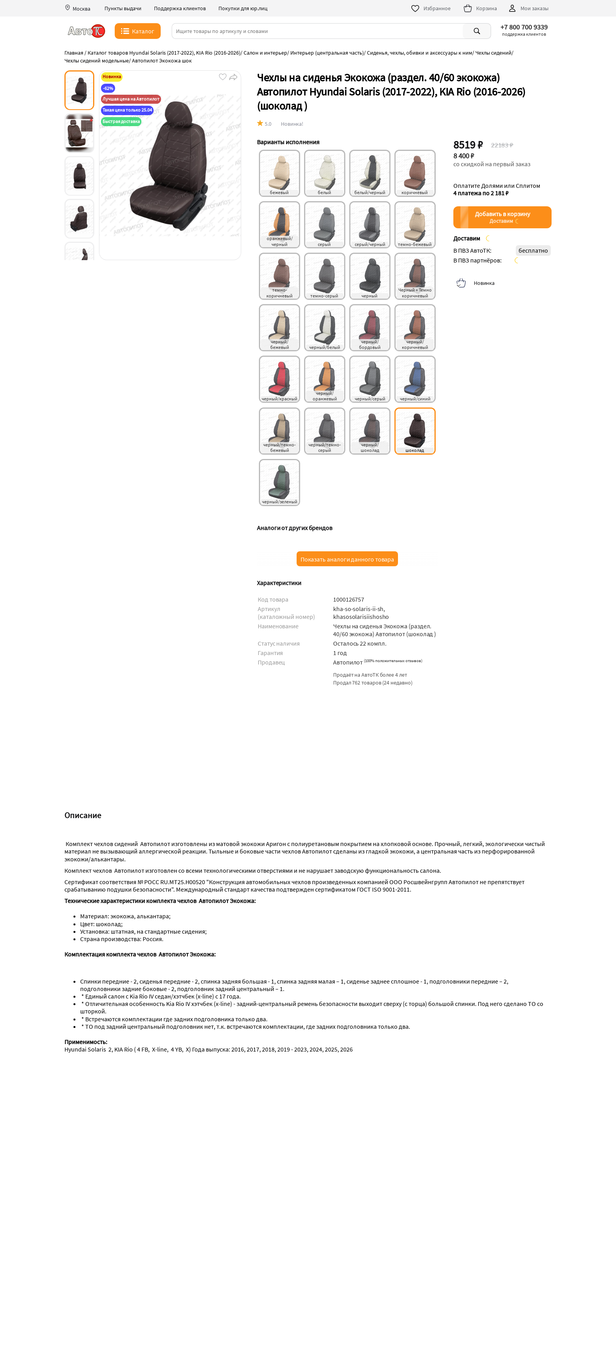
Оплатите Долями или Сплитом (496, 189)
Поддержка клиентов (180, 8)
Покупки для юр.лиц (243, 8)
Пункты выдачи (122, 8)
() (393, 660)
